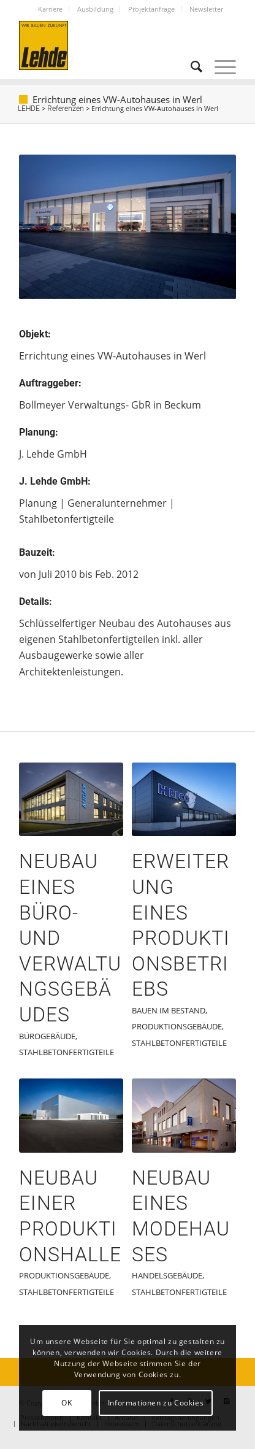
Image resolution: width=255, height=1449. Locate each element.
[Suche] (190, 66)
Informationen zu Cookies (156, 1402)
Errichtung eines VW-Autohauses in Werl (117, 99)
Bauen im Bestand (168, 1010)
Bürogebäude (47, 1036)
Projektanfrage (151, 8)
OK (66, 1402)
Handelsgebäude (167, 1275)
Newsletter (206, 8)
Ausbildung (95, 8)
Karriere (50, 8)
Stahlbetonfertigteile (66, 1052)
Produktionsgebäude (177, 1026)
